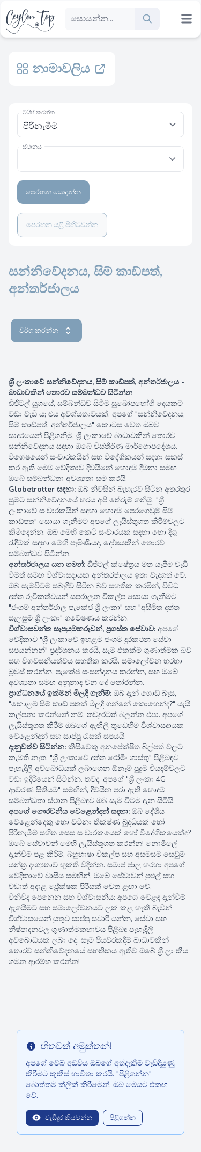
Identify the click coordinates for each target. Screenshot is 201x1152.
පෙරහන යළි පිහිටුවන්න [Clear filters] (62, 225)
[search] (147, 19)
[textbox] (100, 154)
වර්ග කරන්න (46, 330)
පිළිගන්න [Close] (123, 1117)
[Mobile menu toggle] (186, 18)
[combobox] (100, 159)
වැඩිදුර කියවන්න (62, 1117)
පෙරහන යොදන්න (53, 192)
